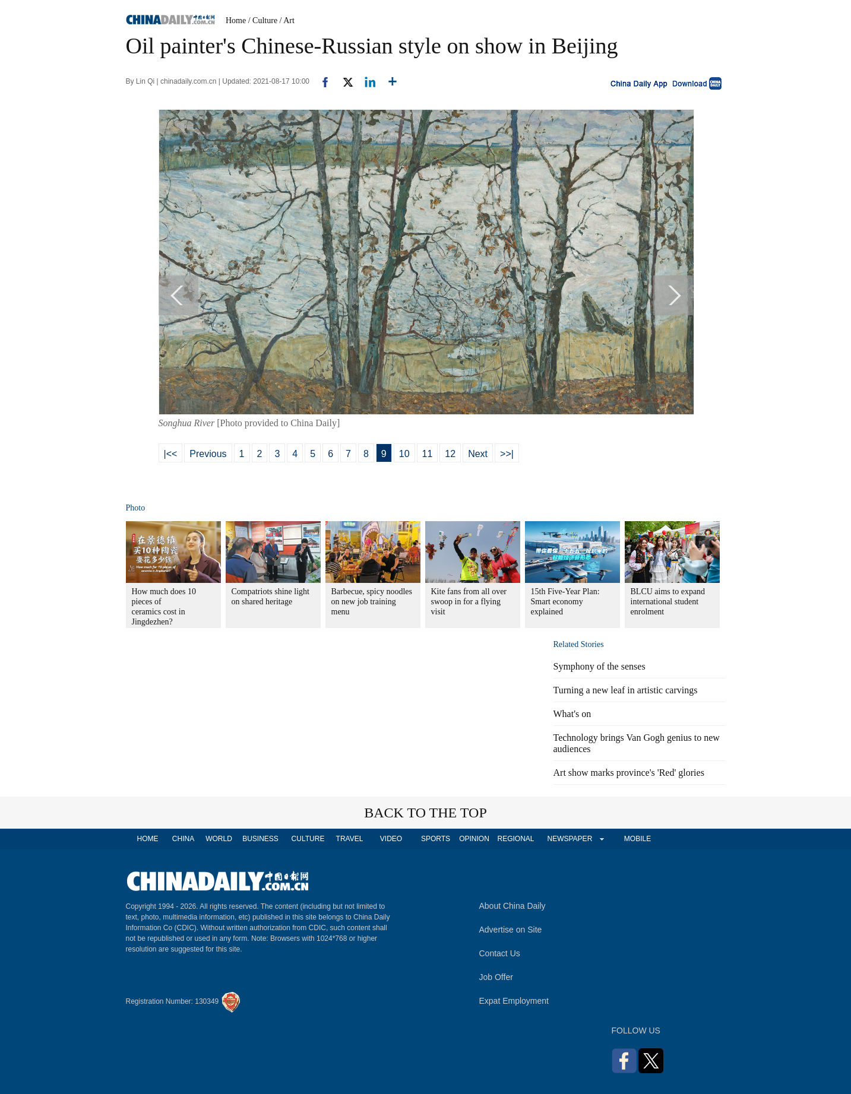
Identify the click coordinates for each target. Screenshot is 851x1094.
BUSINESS (260, 839)
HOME (148, 839)
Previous (207, 454)
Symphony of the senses (599, 666)
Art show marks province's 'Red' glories (628, 773)
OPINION (474, 839)
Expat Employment (514, 1001)
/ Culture (262, 20)
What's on (572, 714)
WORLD (218, 839)
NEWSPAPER (569, 839)
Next (478, 454)
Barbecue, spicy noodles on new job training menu (371, 601)
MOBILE (637, 839)
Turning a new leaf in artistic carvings (625, 690)
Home (236, 20)
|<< (171, 454)
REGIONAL (515, 839)
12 (450, 454)
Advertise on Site (510, 929)
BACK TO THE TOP (425, 812)
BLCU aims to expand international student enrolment (668, 601)
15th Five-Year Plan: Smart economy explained (565, 601)
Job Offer (496, 977)
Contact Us (499, 953)
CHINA (183, 839)
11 (427, 454)
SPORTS (435, 839)
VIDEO (391, 839)
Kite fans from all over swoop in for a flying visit (469, 601)
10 (404, 454)
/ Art (287, 20)
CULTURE (308, 839)
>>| (507, 454)
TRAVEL (349, 839)
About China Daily (512, 906)
